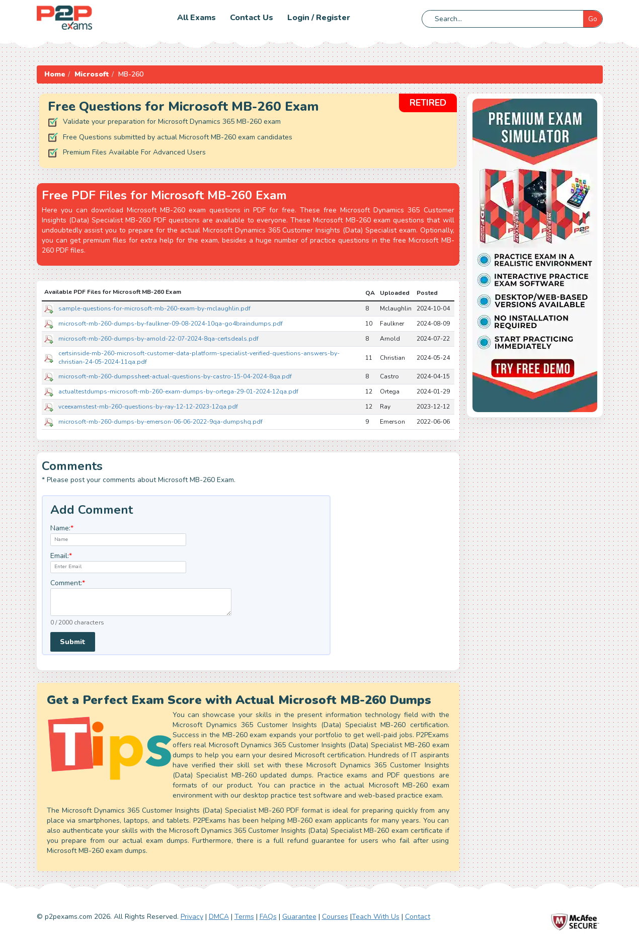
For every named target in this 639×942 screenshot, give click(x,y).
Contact (417, 916)
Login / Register (318, 17)
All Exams (196, 17)
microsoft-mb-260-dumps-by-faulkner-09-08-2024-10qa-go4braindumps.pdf (170, 324)
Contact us (251, 17)
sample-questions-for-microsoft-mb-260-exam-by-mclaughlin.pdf (154, 308)
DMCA (219, 916)
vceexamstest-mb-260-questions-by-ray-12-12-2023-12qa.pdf (148, 407)
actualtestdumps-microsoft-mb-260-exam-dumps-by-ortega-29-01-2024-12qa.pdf (178, 391)
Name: (61, 528)
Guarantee (299, 916)
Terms (244, 916)
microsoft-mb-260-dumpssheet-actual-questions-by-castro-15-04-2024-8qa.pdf (175, 376)
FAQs (268, 916)
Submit (73, 642)
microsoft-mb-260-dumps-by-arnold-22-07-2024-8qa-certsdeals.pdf (158, 339)
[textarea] (140, 602)
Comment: (67, 583)
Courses (335, 916)
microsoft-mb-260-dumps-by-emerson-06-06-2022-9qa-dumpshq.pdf (160, 422)
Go (592, 19)
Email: (61, 556)
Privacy (192, 916)
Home (54, 74)
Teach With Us (376, 916)
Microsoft (91, 74)
